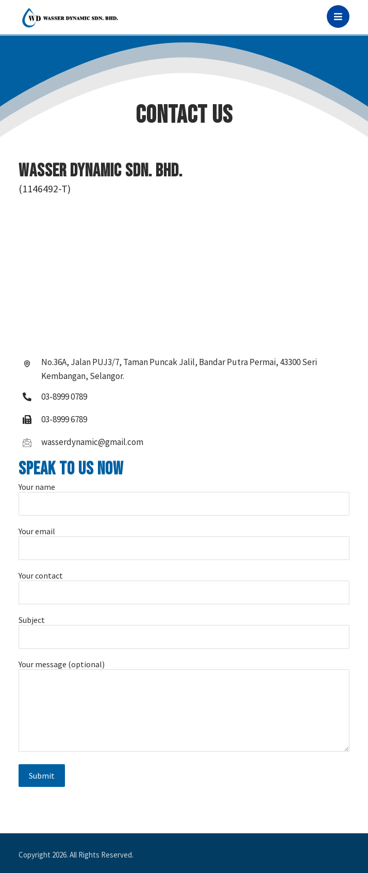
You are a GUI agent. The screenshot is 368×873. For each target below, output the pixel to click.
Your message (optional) (184, 706)
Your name (184, 499)
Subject (184, 632)
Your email (184, 543)
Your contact (184, 587)
